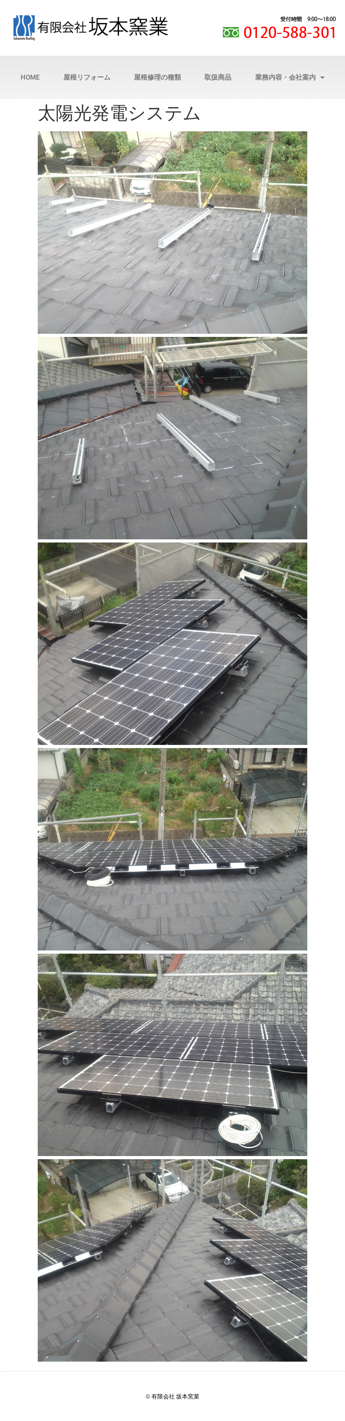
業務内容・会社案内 (289, 77)
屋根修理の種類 (157, 77)
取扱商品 (217, 77)
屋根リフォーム (87, 77)
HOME (30, 77)
